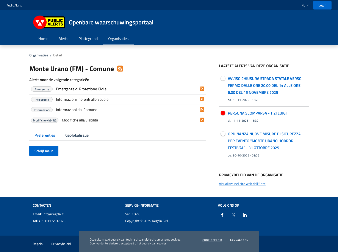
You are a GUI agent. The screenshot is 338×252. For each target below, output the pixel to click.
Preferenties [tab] (44, 135)
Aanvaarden (239, 240)
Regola (38, 243)
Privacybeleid (61, 243)
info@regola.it (48, 214)
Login (322, 5)
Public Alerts (14, 5)
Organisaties (38, 55)
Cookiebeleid (212, 240)
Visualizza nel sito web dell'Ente (242, 183)
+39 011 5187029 (49, 220)
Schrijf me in (43, 150)
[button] (305, 5)
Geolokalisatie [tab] (77, 135)
